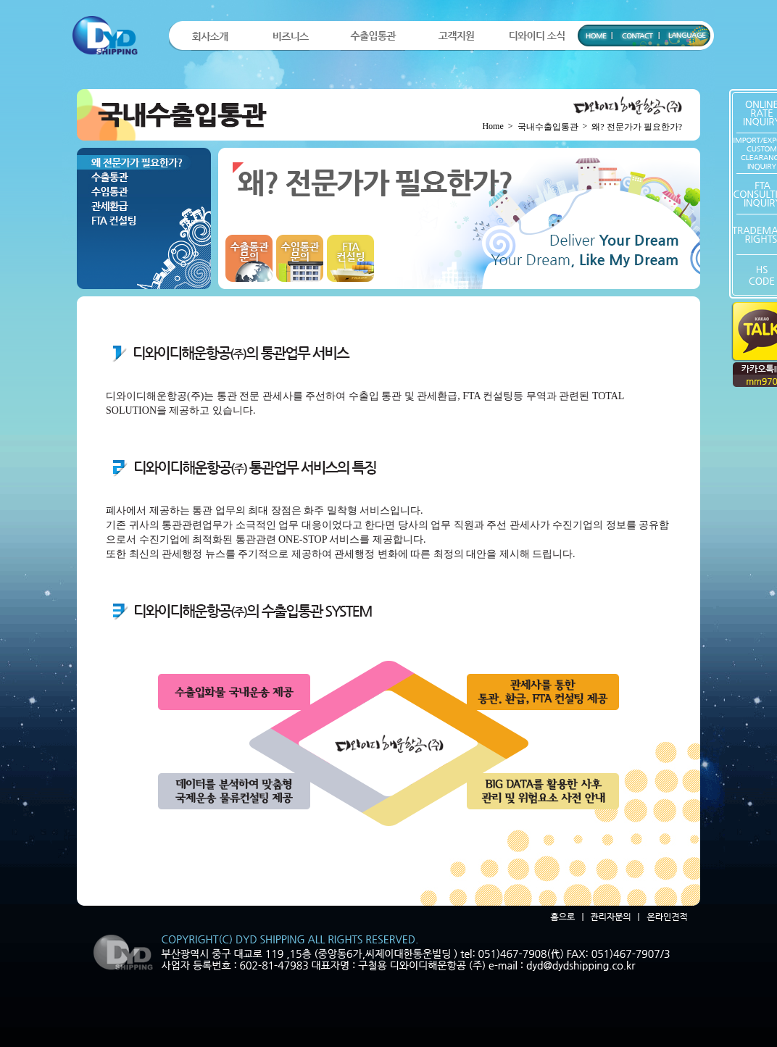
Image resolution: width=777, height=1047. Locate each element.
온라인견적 (664, 917)
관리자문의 (608, 917)
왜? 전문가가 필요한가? (144, 162)
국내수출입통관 (548, 127)
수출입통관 (373, 36)
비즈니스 (291, 36)
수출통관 (144, 177)
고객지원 (456, 36)
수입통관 (144, 191)
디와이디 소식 (536, 36)
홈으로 (560, 917)
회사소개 (209, 36)
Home (492, 126)
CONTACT (636, 32)
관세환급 (144, 206)
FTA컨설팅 (144, 220)
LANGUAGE (685, 32)
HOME (595, 32)
